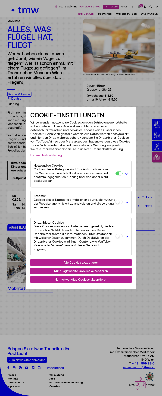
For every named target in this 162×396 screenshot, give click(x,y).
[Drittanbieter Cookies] (119, 236)
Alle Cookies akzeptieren (81, 262)
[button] (126, 174)
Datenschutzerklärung (46, 155)
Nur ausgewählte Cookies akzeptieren (81, 271)
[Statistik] (119, 202)
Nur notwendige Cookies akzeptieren (81, 279)
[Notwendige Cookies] (119, 173)
